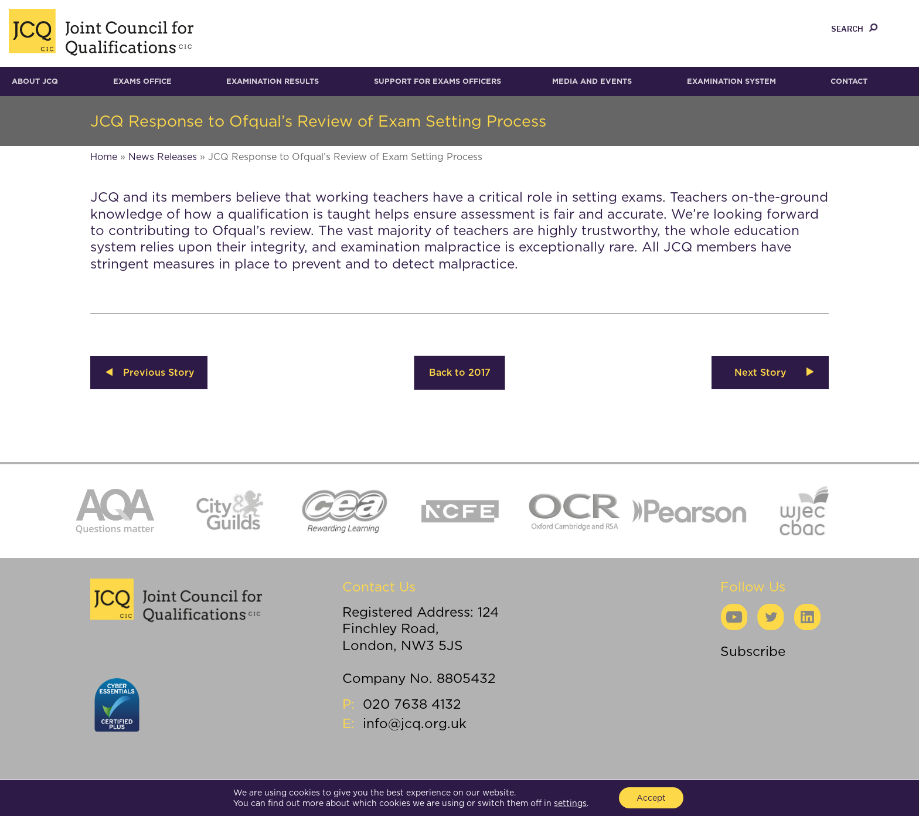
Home (103, 156)
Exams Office (142, 81)
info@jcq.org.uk (415, 723)
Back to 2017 (460, 372)
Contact (848, 81)
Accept (651, 798)
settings (570, 803)
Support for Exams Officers (437, 81)
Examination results (272, 81)
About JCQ (35, 81)
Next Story (760, 372)
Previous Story (159, 372)
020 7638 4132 (412, 704)
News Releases (162, 156)
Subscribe (752, 651)
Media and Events (592, 81)
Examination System (731, 81)
